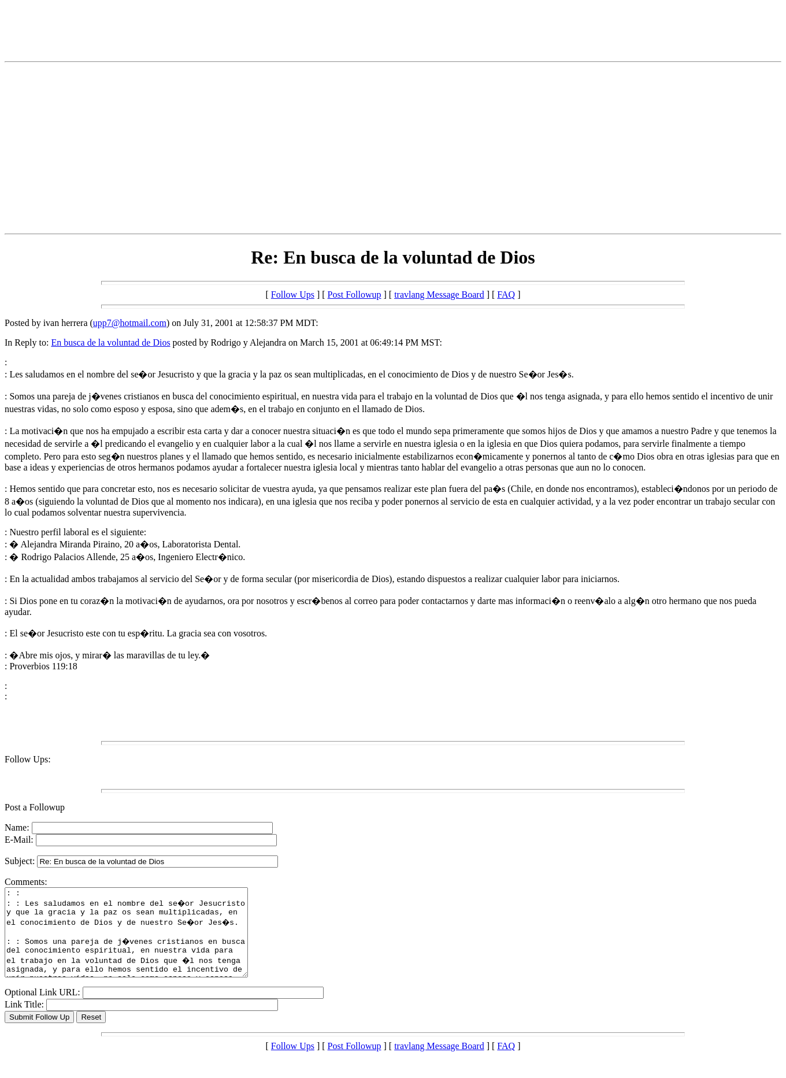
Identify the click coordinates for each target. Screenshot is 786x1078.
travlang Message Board (439, 294)
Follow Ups (292, 294)
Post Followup (354, 294)
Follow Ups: (28, 759)
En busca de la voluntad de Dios (110, 342)
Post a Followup (35, 807)
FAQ (506, 294)
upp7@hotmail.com (129, 323)
